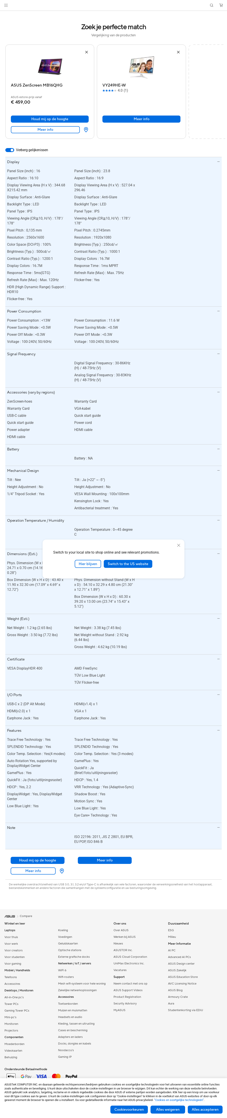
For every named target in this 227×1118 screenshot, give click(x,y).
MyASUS (119, 1010)
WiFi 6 (62, 970)
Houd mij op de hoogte (49, 119)
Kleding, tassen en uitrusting (76, 1023)
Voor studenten (14, 957)
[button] (6, 5)
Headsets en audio (70, 1017)
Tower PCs (11, 1004)
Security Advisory (125, 1003)
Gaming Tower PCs (16, 1010)
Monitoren (11, 1024)
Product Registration (127, 997)
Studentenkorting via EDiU (185, 1010)
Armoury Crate (178, 997)
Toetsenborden (68, 1004)
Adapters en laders (70, 1037)
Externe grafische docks (74, 957)
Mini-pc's (10, 1017)
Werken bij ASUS (125, 937)
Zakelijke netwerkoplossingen (77, 990)
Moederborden (14, 1044)
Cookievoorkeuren (129, 1109)
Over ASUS (121, 930)
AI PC (172, 950)
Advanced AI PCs (179, 957)
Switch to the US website (128, 564)
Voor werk (11, 944)
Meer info (45, 129)
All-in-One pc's (14, 997)
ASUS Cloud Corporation (130, 957)
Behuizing (10, 1057)
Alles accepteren (205, 1109)
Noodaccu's (66, 1050)
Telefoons (10, 977)
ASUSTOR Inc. (123, 950)
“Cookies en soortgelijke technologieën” (179, 1100)
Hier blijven (88, 564)
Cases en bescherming (73, 1030)
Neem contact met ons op (130, 983)
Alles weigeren (168, 1109)
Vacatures (120, 970)
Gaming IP (65, 1057)
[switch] (9, 150)
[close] (178, 545)
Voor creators (13, 950)
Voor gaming (12, 963)
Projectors (11, 1030)
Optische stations (69, 950)
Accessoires (12, 984)
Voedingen (65, 937)
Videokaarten (13, 1050)
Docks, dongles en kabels (74, 1043)
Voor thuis (11, 937)
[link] (113, 5)
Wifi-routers (66, 977)
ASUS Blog (175, 990)
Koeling (63, 930)
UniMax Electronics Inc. (129, 963)
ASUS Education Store (183, 977)
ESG (171, 930)
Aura (171, 1003)
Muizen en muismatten (72, 1010)
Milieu (172, 937)
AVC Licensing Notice (182, 983)
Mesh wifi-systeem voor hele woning (82, 983)
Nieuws (118, 943)
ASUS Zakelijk (177, 970)
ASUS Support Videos (128, 990)
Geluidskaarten (68, 943)
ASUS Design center (181, 963)
